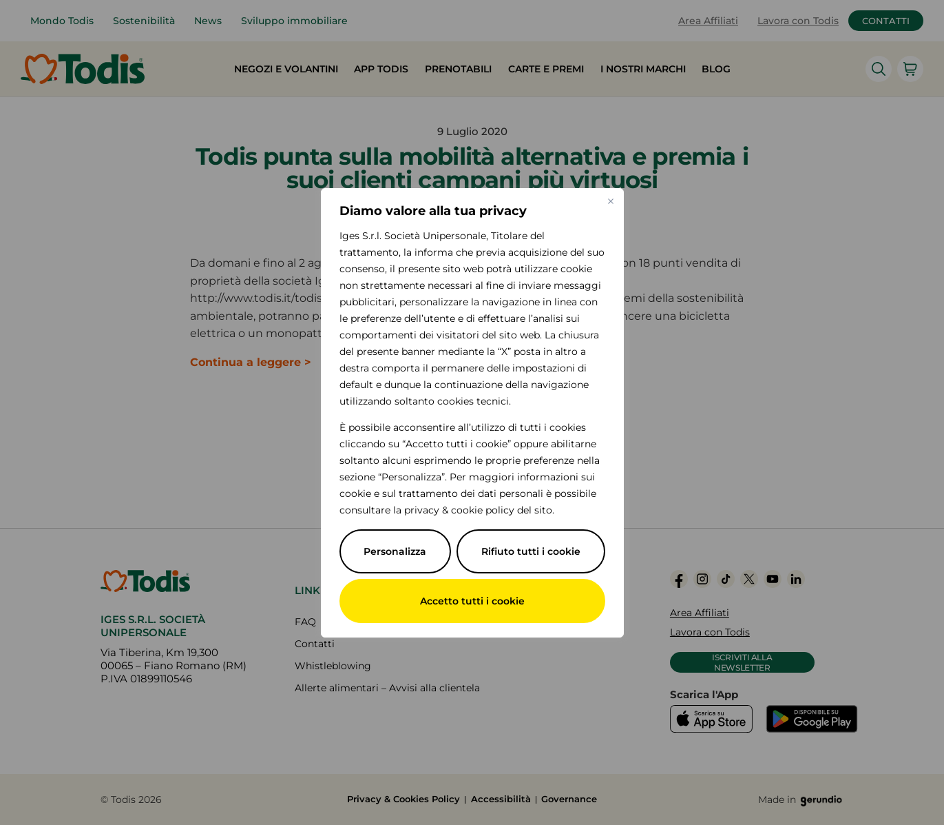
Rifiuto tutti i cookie (530, 551)
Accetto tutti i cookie (472, 601)
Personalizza (395, 551)
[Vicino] (610, 201)
